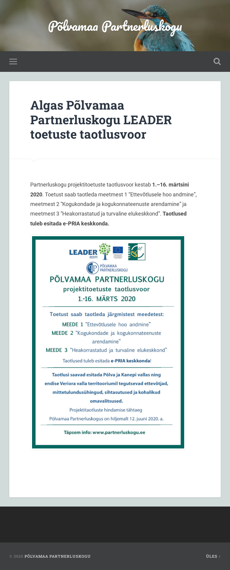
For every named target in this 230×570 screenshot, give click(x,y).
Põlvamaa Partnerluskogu (115, 25)
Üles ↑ (213, 556)
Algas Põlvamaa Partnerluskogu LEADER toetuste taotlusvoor (101, 119)
